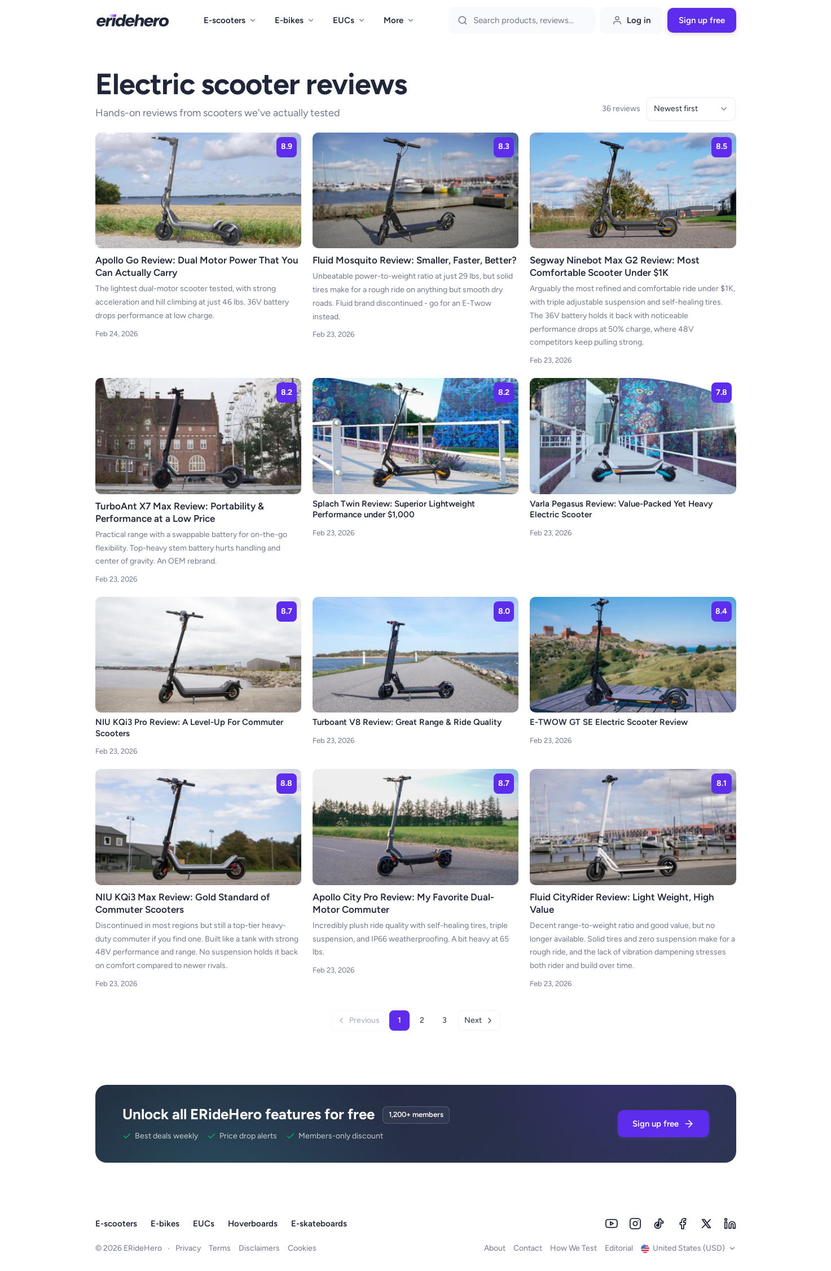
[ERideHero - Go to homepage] (132, 20)
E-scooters (230, 20)
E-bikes (295, 20)
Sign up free (702, 20)
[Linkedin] (730, 1223)
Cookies (302, 1248)
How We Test (573, 1248)
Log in (631, 20)
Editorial (619, 1248)
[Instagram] (635, 1223)
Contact (527, 1248)
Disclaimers (259, 1248)
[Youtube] (611, 1223)
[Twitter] (706, 1223)
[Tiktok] (659, 1223)
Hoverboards (253, 1224)
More (399, 20)
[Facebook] (682, 1223)
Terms (220, 1248)
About (494, 1248)
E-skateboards (319, 1224)
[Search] (529, 20)
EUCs (349, 20)
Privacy (188, 1248)
